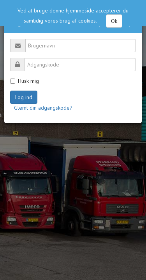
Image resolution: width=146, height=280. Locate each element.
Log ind (23, 97)
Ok (114, 19)
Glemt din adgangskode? (43, 107)
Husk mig (24, 80)
